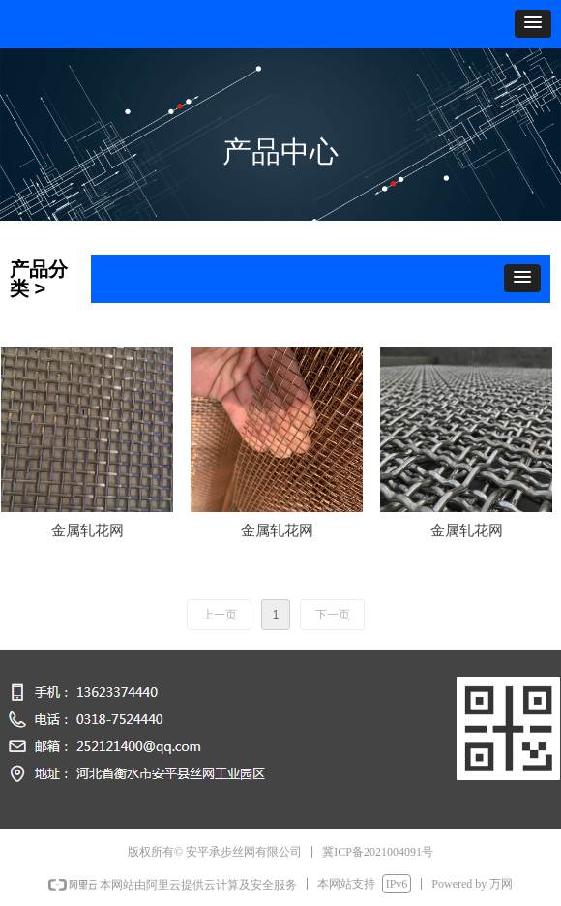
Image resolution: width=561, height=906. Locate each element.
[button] (533, 24)
